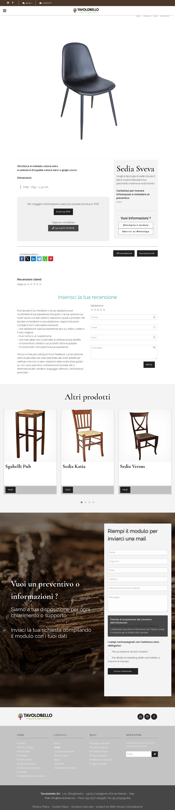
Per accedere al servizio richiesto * (128, 651)
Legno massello (99, 763)
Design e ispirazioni (101, 743)
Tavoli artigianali (99, 755)
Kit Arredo (59, 763)
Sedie (57, 747)
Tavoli (57, 743)
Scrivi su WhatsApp (135, 231)
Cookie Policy (60, 806)
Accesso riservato (82, 806)
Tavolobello (24, 751)
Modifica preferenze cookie (32, 776)
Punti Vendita (25, 759)
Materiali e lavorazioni (102, 759)
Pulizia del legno (100, 751)
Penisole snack (61, 755)
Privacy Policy (41, 806)
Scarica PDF (63, 212)
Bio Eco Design (26, 747)
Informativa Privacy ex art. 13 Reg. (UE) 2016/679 (134, 626)
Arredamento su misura (65, 767)
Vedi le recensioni (27, 763)
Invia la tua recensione (29, 767)
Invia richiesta (123, 671)
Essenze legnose (100, 747)
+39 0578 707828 (63, 228)
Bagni (57, 759)
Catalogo (59, 734)
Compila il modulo (136, 225)
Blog (26, 3)
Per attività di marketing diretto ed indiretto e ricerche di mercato (134, 659)
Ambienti (23, 755)
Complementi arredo (64, 751)
